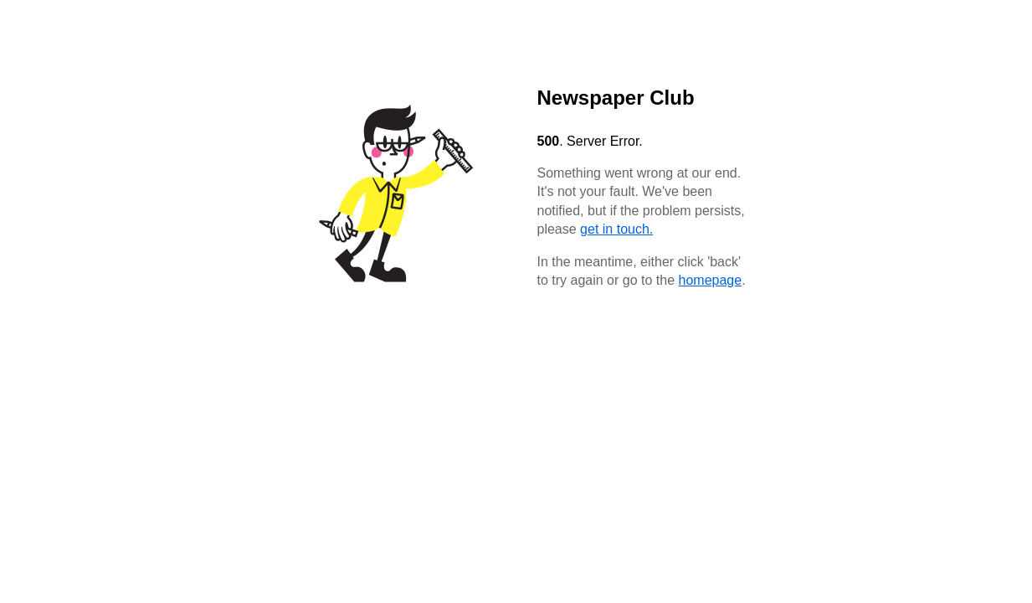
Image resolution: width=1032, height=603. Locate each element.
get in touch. (616, 229)
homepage (710, 280)
